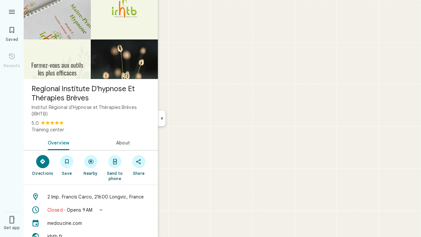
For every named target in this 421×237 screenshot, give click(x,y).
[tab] (57, 142)
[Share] (139, 165)
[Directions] (43, 165)
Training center (48, 130)
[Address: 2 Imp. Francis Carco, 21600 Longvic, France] (91, 196)
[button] (91, 210)
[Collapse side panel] (161, 118)
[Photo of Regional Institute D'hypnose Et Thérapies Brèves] (91, 39)
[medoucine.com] (91, 223)
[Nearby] (91, 165)
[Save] (67, 165)
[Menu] (12, 11)
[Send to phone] (115, 167)
